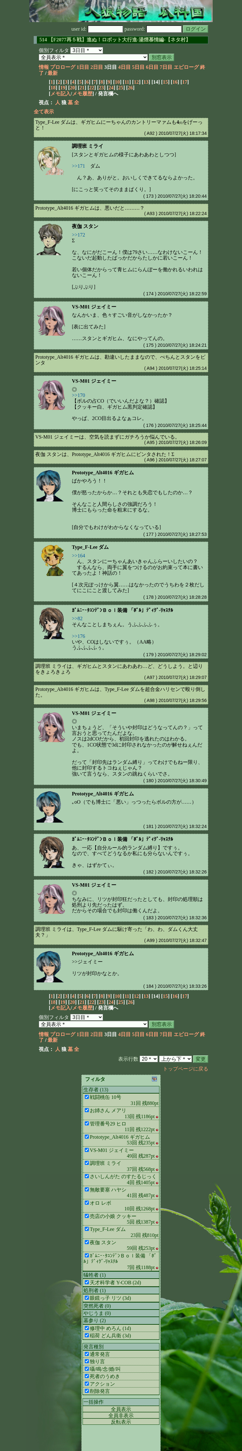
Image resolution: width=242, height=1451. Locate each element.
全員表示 (121, 1409)
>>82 (77, 618)
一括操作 (94, 1402)
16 (174, 82)
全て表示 (44, 111)
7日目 (166, 67)
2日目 (96, 67)
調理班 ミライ (87, 146)
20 (72, 87)
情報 (44, 67)
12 (136, 82)
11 (126, 82)
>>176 (78, 636)
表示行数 (128, 1059)
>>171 (78, 166)
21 (81, 87)
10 (117, 82)
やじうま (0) (97, 1313)
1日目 (83, 67)
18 (52, 87)
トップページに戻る (185, 1068)
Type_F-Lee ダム (90, 547)
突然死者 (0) (97, 1306)
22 (91, 87)
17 (184, 82)
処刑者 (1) (95, 1290)
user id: (98, 29)
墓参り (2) (95, 1320)
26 (130, 87)
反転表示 (121, 1421)
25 (120, 87)
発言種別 (94, 1346)
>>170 (78, 395)
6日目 (152, 67)
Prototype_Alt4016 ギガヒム (103, 472)
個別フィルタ (54, 50)
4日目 (124, 67)
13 (145, 82)
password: (153, 29)
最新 (53, 73)
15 (165, 82)
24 (110, 87)
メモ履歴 (82, 93)
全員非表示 (121, 1415)
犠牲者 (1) (95, 1275)
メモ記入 (60, 93)
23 (101, 87)
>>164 (78, 555)
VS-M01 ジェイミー (94, 306)
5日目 (138, 67)
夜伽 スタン (85, 226)
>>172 (78, 234)
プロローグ (62, 67)
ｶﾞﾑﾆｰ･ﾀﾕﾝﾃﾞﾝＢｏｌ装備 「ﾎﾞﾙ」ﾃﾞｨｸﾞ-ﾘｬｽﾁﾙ (122, 610)
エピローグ (186, 67)
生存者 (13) (96, 1089)
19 (62, 87)
